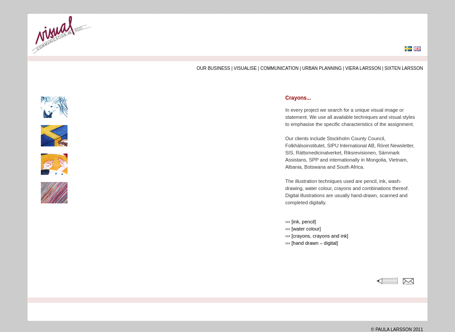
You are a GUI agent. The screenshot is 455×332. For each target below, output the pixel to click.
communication (279, 68)
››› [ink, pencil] (300, 221)
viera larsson (363, 68)
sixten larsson (403, 68)
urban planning (322, 68)
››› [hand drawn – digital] (311, 243)
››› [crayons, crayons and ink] (316, 236)
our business (213, 68)
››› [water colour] (303, 228)
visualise (245, 68)
